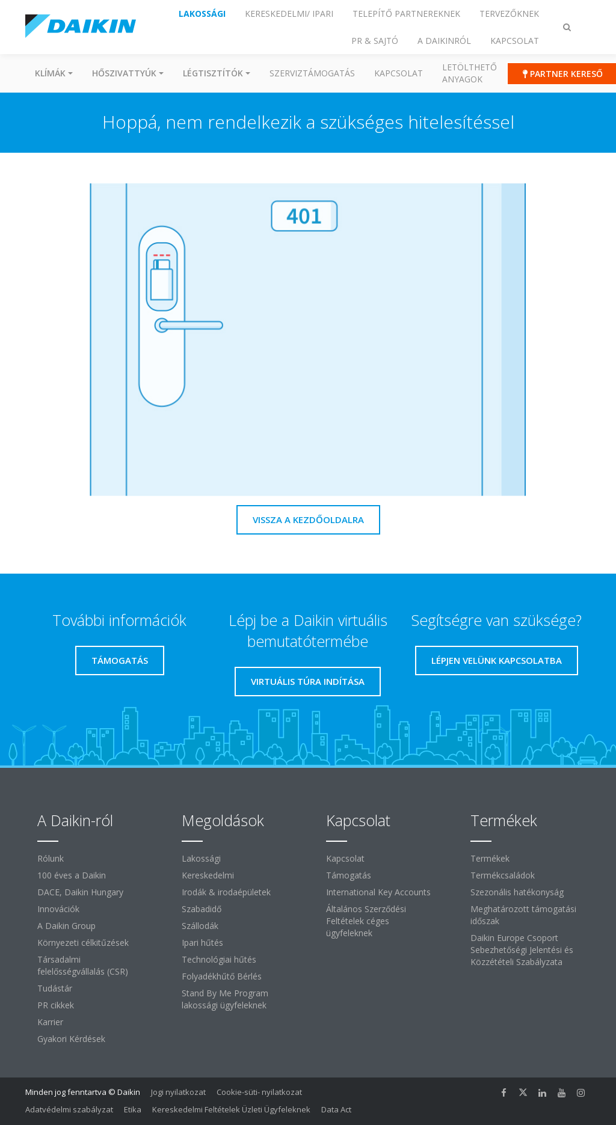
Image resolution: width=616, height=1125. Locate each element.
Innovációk (58, 909)
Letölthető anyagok (469, 73)
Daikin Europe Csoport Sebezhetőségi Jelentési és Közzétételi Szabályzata (521, 949)
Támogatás (348, 875)
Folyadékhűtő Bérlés (222, 976)
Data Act (336, 1109)
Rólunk (50, 858)
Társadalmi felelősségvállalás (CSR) (82, 965)
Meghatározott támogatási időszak (523, 915)
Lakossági (201, 858)
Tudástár (54, 988)
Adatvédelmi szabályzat (69, 1109)
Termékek (490, 858)
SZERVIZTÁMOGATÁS (312, 73)
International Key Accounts (378, 892)
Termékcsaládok (502, 875)
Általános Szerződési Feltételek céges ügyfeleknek (366, 921)
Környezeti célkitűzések (83, 942)
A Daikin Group (66, 925)
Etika (132, 1109)
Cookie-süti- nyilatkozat (259, 1092)
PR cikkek (55, 1005)
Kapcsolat (398, 73)
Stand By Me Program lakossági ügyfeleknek (225, 999)
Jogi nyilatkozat (178, 1092)
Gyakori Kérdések (71, 1038)
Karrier (50, 1022)
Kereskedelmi (208, 875)
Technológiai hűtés (219, 959)
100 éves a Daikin (71, 875)
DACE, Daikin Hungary (80, 892)
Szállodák (200, 925)
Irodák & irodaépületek (226, 892)
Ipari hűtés (202, 942)
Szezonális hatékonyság (517, 892)
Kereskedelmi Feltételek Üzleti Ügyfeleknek (231, 1109)
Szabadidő (201, 909)
